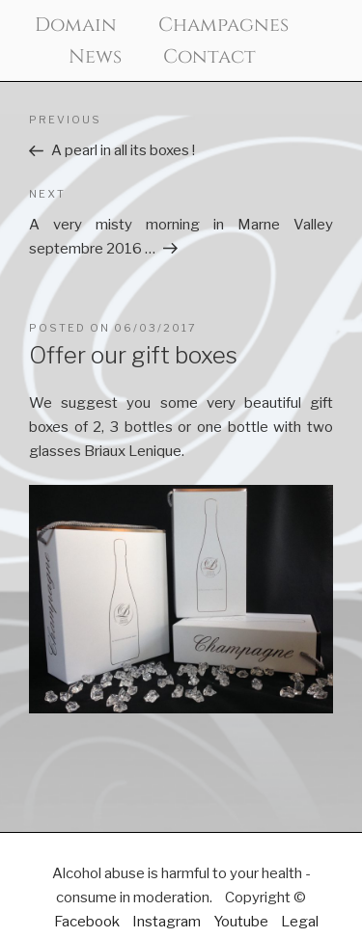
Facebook (87, 921)
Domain (76, 25)
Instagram (166, 921)
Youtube (240, 921)
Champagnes (223, 25)
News (95, 56)
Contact (209, 56)
